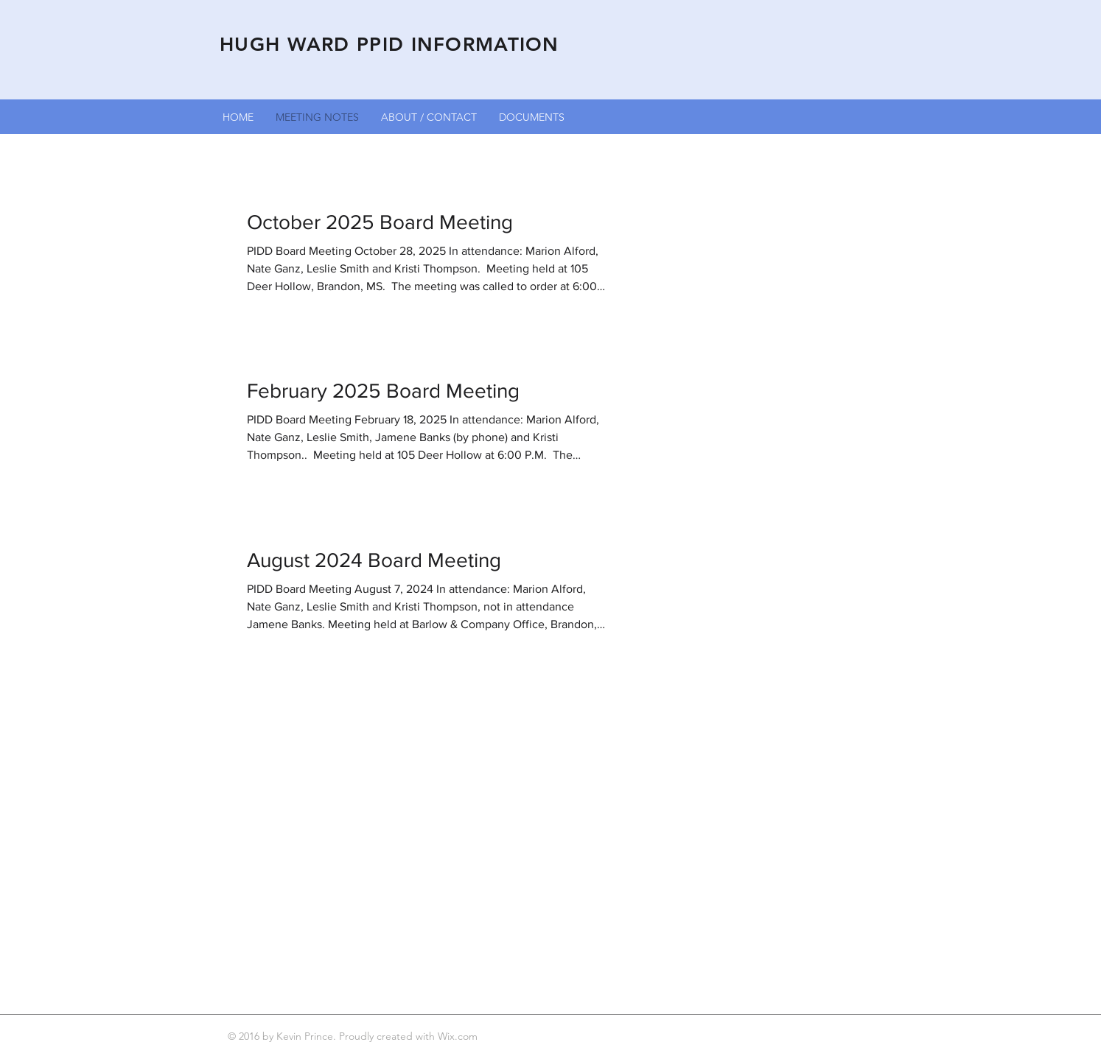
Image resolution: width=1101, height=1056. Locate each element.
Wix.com (459, 1036)
